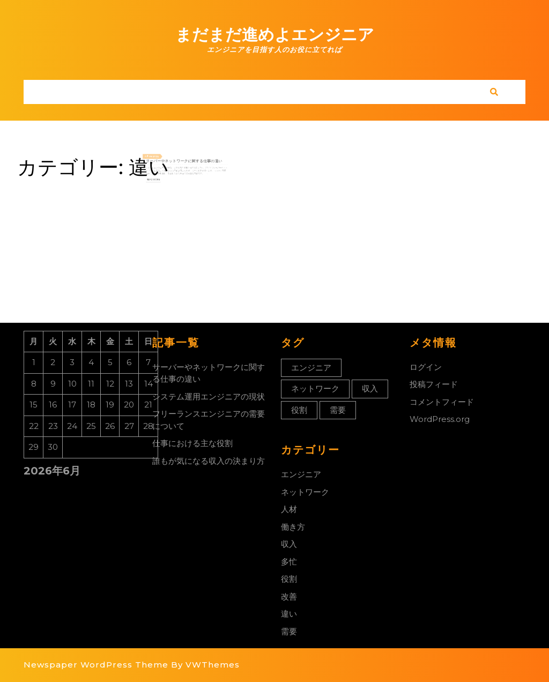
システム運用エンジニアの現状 (208, 396)
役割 (289, 579)
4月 (159, 160)
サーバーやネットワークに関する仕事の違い (184, 163)
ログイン (426, 367)
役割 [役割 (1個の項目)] (299, 410)
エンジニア (301, 474)
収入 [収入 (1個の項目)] (370, 388)
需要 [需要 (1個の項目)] (338, 410)
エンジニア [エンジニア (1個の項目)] (311, 367)
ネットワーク (305, 492)
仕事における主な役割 (192, 443)
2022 (165, 160)
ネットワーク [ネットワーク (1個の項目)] (315, 388)
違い (289, 614)
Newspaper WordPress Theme (96, 664)
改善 (289, 596)
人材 (289, 509)
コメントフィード (442, 402)
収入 (289, 544)
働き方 (293, 527)
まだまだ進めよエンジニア (274, 34)
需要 (289, 631)
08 (161, 160)
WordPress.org (440, 419)
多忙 (289, 562)
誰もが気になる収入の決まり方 (208, 461)
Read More (163, 177)
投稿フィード (434, 384)
